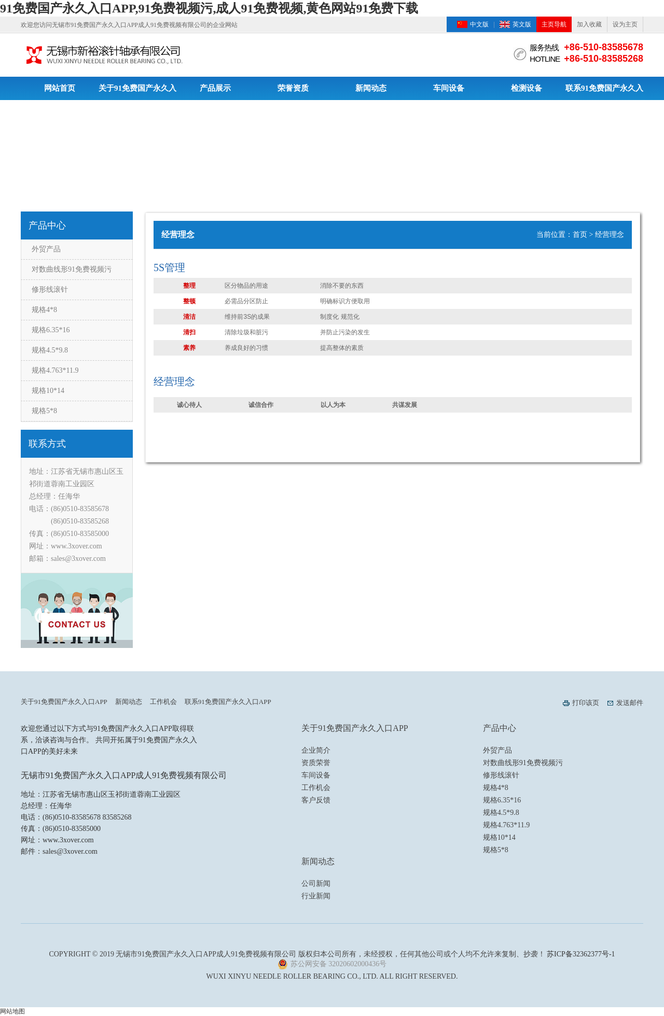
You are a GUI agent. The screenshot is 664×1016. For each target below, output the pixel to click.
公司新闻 (315, 883)
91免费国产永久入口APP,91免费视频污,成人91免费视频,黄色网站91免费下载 (209, 8)
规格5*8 (44, 411)
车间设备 (448, 88)
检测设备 (526, 88)
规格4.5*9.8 (50, 350)
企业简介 (315, 750)
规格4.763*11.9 (55, 370)
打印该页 (585, 703)
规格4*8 (44, 310)
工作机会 (163, 701)
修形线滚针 (50, 289)
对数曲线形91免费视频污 (72, 269)
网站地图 (12, 1011)
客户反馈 (315, 800)
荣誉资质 (293, 88)
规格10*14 (48, 390)
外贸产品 (46, 249)
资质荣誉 (315, 763)
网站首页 (59, 88)
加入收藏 (589, 24)
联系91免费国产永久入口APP (604, 92)
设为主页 (625, 24)
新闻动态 (370, 88)
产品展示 (215, 88)
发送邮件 (629, 703)
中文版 (479, 24)
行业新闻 (315, 896)
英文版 (522, 24)
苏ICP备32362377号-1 (581, 954)
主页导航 (554, 24)
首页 (580, 234)
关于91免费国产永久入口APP (137, 92)
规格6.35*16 (51, 330)
